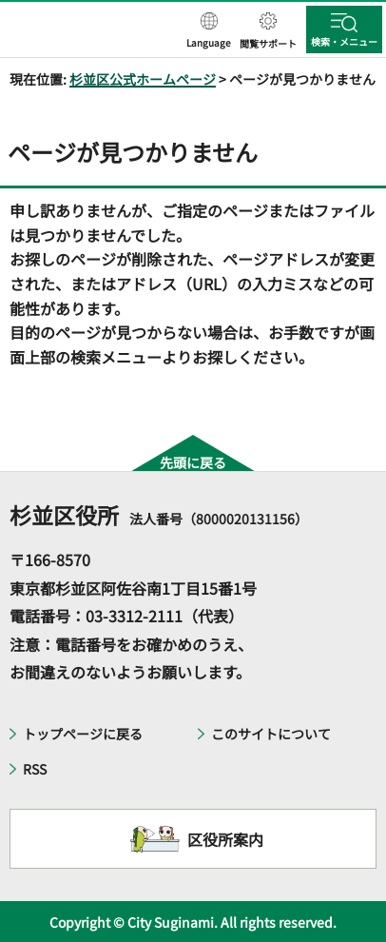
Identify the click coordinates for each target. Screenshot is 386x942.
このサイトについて (271, 733)
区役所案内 (225, 839)
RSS (35, 768)
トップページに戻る (83, 733)
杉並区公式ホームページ (142, 78)
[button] (208, 31)
